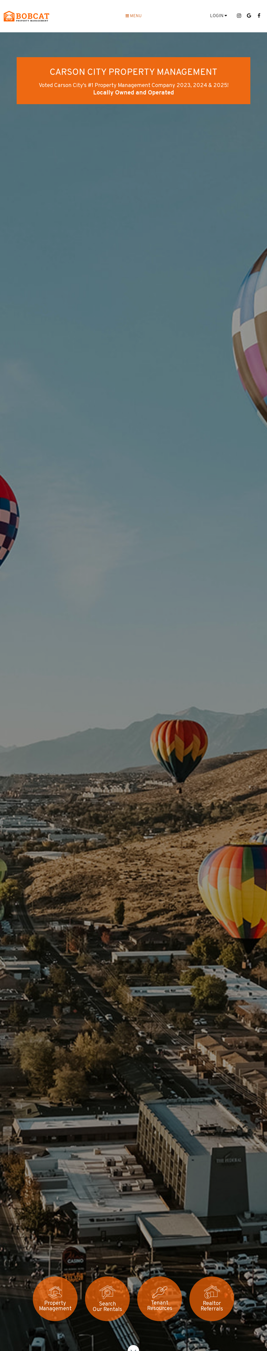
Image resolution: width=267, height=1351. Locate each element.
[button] (239, 16)
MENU (134, 16)
